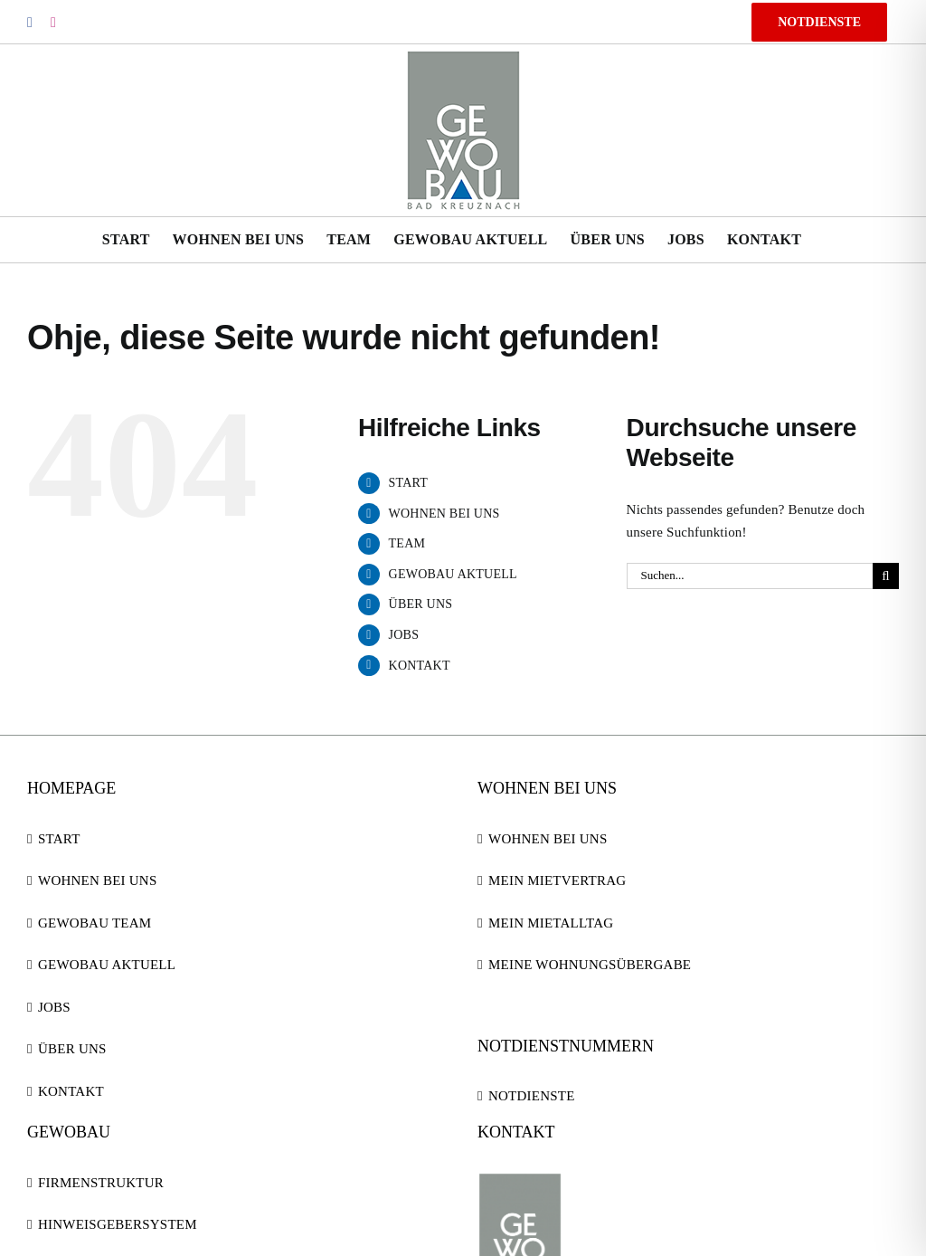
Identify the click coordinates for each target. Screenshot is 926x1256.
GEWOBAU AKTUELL (453, 574)
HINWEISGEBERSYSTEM (117, 1224)
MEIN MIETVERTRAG (557, 880)
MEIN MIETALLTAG (550, 923)
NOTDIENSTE (531, 1096)
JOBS (404, 635)
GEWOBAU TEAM (94, 923)
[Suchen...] (750, 576)
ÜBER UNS (421, 604)
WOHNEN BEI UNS (444, 513)
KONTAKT (419, 665)
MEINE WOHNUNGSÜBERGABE (589, 964)
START (409, 483)
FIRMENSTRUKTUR (101, 1182)
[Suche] (886, 576)
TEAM (407, 543)
